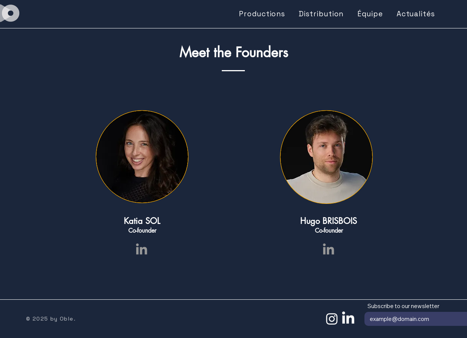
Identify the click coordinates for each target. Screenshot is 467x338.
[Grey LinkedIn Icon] (141, 249)
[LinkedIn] (348, 318)
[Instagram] (331, 318)
